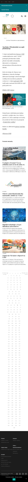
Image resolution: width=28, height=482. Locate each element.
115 (19, 328)
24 (14, 282)
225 (12, 391)
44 (15, 291)
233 (12, 396)
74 (10, 307)
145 (12, 346)
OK (14, 479)
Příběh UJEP (6, 90)
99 (19, 318)
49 (19, 293)
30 (17, 284)
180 (9, 366)
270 (16, 416)
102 (16, 321)
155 (19, 350)
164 (8, 357)
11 (19, 275)
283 (19, 423)
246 (16, 402)
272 (8, 418)
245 (12, 402)
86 (17, 312)
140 (9, 343)
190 (16, 371)
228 (8, 393)
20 (17, 280)
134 (16, 339)
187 (19, 368)
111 (19, 325)
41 (20, 289)
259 (19, 409)
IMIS (9, 1)
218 (16, 387)
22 (7, 282)
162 (16, 355)
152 (9, 350)
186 (16, 368)
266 (16, 414)
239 (19, 398)
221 (12, 389)
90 (15, 314)
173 (12, 362)
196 (8, 375)
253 (12, 407)
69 (11, 305)
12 (8, 278)
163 (19, 355)
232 (8, 396)
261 (12, 412)
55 (7, 298)
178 (16, 364)
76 (17, 307)
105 (12, 323)
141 (12, 343)
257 (12, 409)
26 (20, 282)
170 (16, 359)
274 (16, 418)
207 (20, 380)
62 (15, 300)
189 (12, 371)
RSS (12, 473)
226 (16, 391)
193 (12, 373)
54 (20, 296)
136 (9, 341)
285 (12, 425)
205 (12, 380)
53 (17, 296)
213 (12, 384)
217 (12, 387)
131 (19, 337)
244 (8, 402)
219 (19, 387)
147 (19, 346)
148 (9, 348)
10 (16, 275)
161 (12, 355)
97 (12, 318)
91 (18, 314)
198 (16, 375)
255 (19, 407)
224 (8, 391)
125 (12, 334)
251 (19, 405)
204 (8, 380)
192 (8, 373)
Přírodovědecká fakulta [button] (14, 5)
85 (14, 312)
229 (12, 393)
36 (20, 287)
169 (12, 359)
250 (16, 405)
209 (12, 382)
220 (9, 389)
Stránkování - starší (25, 273)
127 (19, 334)
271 (19, 416)
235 (19, 396)
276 (8, 421)
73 (7, 307)
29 (14, 284)
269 (12, 416)
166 (16, 357)
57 (14, 298)
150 (16, 348)
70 (14, 305)
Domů (5, 38)
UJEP (13, 1)
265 (12, 414)
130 (16, 337)
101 (12, 321)
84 (10, 312)
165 (12, 357)
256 (8, 409)
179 (19, 364)
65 (12, 303)
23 (10, 282)
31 (20, 284)
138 (16, 341)
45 (19, 291)
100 (9, 321)
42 (9, 291)
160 (9, 355)
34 (14, 287)
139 (19, 341)
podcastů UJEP (18, 81)
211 (19, 382)
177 (12, 364)
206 (16, 380)
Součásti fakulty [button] (14, 9)
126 (16, 334)
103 (19, 321)
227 (19, 391)
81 (17, 309)
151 (19, 348)
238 (16, 398)
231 (19, 393)
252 (8, 407)
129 (12, 337)
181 (12, 366)
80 (14, 309)
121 (12, 332)
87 (20, 312)
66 (15, 303)
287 (19, 425)
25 (17, 282)
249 (12, 405)
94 (15, 316)
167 (19, 357)
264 (8, 414)
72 (20, 305)
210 (16, 382)
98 (15, 318)
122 (16, 332)
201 (12, 377)
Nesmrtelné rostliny (9, 122)
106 (16, 323)
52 (14, 296)
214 (16, 384)
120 (9, 332)
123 (19, 332)
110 (16, 325)
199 (19, 375)
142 (16, 343)
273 (12, 418)
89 (12, 314)
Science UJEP (20, 54)
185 (12, 368)
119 (19, 330)
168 (9, 359)
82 (20, 309)
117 (12, 330)
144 (8, 346)
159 (19, 353)
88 (9, 314)
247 (20, 402)
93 (12, 316)
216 (9, 387)
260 (8, 412)
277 (12, 421)
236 (8, 398)
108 (9, 325)
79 (11, 309)
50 (7, 296)
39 (14, 289)
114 (16, 328)
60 (9, 300)
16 (20, 278)
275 (19, 418)
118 (15, 330)
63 (18, 300)
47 (12, 293)
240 (8, 400)
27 (7, 284)
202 (16, 377)
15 (17, 278)
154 (16, 350)
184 (9, 368)
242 (16, 400)
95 (19, 316)
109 (12, 325)
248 (8, 405)
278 (16, 421)
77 (20, 307)
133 (12, 339)
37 (7, 289)
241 (12, 400)
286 (16, 425)
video (12, 90)
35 (17, 287)
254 (16, 407)
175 (19, 362)
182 (16, 366)
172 (9, 362)
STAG (6, 1)
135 (19, 339)
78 (7, 309)
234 (16, 396)
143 (19, 343)
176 (9, 364)
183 (19, 366)
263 (20, 412)
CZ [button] (2, 1)
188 (8, 371)
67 (19, 303)
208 (9, 382)
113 (12, 328)
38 (10, 289)
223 (19, 389)
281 (12, 423)
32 (7, 287)
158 (16, 353)
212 (9, 384)
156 (9, 353)
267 (20, 414)
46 (9, 293)
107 (19, 323)
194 (16, 373)
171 (19, 359)
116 (9, 330)
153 (12, 350)
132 (9, 339)
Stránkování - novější (5, 273)
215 (19, 384)
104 (8, 323)
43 (12, 291)
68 (7, 305)
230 (16, 393)
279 (19, 421)
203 (20, 377)
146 (16, 346)
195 (19, 373)
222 (16, 389)
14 (14, 278)
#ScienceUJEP (6, 133)
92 (9, 316)
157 (12, 353)
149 (12, 348)
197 (12, 375)
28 (10, 284)
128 (9, 337)
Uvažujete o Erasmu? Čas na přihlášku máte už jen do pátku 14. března (13, 164)
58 (17, 298)
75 (14, 307)
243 (20, 400)
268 (8, 416)
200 (8, 377)
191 (19, 371)
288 (14, 427)
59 (20, 298)
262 (16, 412)
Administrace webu (5, 473)
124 (9, 334)
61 (12, 300)
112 (9, 328)
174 (16, 362)
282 (16, 423)
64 (9, 303)
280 (9, 423)
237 (12, 398)
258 (16, 409)
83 (7, 312)
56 (10, 298)
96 (9, 318)
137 (12, 341)
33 (10, 287)
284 (8, 425)
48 (15, 293)
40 (17, 289)
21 (20, 280)
